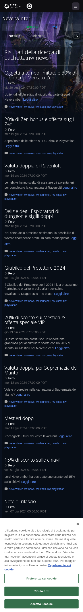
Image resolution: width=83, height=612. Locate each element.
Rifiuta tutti (41, 593)
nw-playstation (55, 106)
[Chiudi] (78, 526)
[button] (13, 6)
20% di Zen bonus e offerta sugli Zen (39, 121)
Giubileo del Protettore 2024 (34, 267)
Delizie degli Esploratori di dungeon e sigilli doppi (31, 213)
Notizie (14, 35)
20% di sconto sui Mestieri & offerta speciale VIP (34, 319)
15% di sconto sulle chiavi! (32, 459)
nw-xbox (41, 106)
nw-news (29, 106)
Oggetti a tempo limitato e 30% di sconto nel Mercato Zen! (40, 75)
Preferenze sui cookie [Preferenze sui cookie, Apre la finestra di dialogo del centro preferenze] (41, 580)
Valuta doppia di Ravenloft (32, 165)
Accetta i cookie (41, 606)
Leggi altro (30, 99)
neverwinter (15, 106)
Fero (11, 83)
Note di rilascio (20, 501)
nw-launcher (43, 194)
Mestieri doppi (19, 418)
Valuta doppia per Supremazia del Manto (40, 370)
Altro (39, 35)
